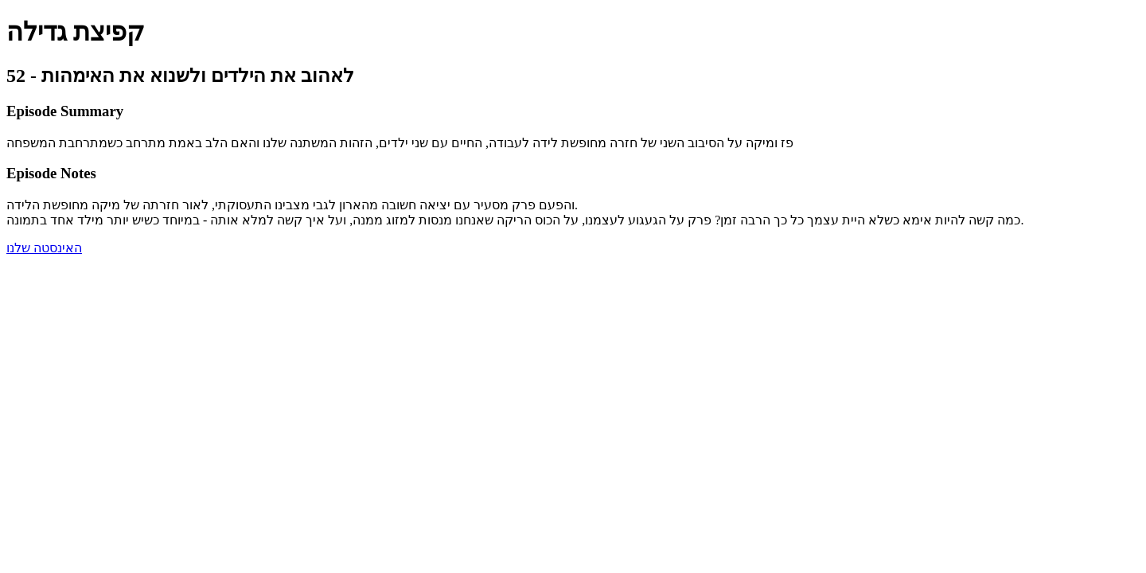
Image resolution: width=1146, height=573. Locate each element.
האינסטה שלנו (44, 248)
